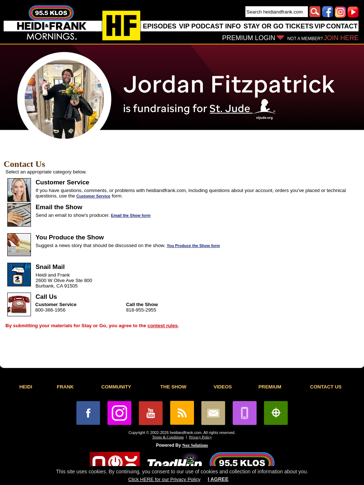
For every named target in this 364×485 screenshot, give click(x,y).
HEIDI (25, 387)
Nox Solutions (195, 445)
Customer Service (93, 196)
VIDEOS (223, 387)
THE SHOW (173, 387)
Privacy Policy (200, 437)
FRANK (65, 387)
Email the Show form (131, 215)
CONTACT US (325, 387)
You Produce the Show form (193, 245)
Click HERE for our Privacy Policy (164, 479)
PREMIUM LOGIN (248, 38)
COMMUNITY (116, 387)
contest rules (162, 325)
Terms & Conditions (168, 437)
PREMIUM (269, 387)
